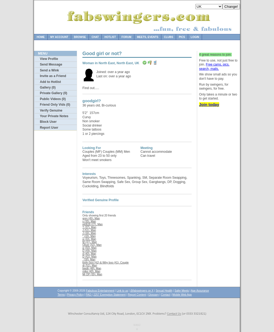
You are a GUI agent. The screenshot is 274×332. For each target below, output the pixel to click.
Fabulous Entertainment (100, 290)
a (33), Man (89, 239)
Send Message (51, 64)
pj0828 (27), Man (92, 224)
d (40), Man (89, 253)
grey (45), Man (91, 218)
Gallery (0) (48, 87)
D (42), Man (89, 256)
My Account (59, 37)
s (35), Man (89, 221)
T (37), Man (89, 227)
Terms (61, 294)
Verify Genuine (51, 110)
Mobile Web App (182, 294)
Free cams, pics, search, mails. (214, 67)
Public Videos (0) (53, 99)
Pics (182, 37)
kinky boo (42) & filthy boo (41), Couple (105, 262)
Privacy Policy (75, 294)
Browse (80, 37)
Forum (126, 37)
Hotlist (110, 37)
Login (195, 37)
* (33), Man (89, 236)
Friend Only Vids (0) (55, 104)
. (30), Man (88, 259)
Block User (48, 122)
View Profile (49, 59)
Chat (95, 37)
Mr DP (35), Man (92, 274)
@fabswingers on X (142, 290)
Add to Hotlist (50, 82)
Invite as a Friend (53, 76)
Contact (165, 294)
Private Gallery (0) (53, 93)
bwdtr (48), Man (91, 268)
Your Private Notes (54, 116)
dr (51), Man (89, 265)
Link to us (122, 290)
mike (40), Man (91, 271)
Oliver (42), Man (92, 244)
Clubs (168, 37)
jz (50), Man (89, 247)
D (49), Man (89, 250)
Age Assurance (200, 290)
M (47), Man (89, 242)
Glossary (153, 294)
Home (41, 37)
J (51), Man (89, 230)
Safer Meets (181, 290)
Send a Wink (49, 70)
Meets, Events (147, 37)
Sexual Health (164, 290)
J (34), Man (89, 233)
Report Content (137, 294)
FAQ (89, 294)
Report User (49, 127)
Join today (209, 104)
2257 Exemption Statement (109, 294)
